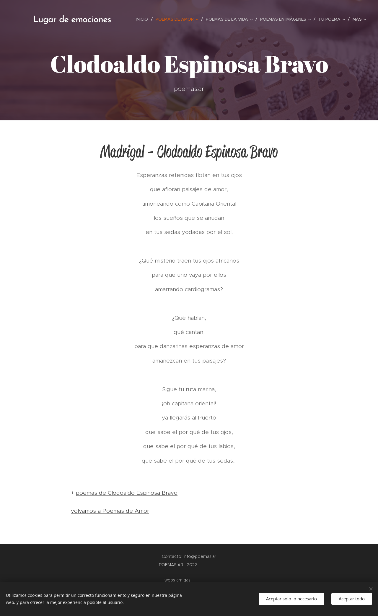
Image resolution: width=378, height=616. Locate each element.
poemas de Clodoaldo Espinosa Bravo (126, 492)
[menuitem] (143, 19)
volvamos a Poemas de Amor (110, 510)
